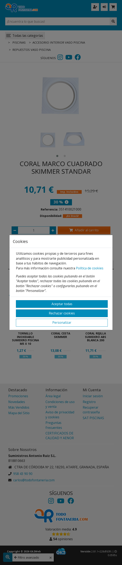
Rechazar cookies (62, 313)
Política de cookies (89, 268)
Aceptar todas (61, 304)
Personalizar (61, 322)
